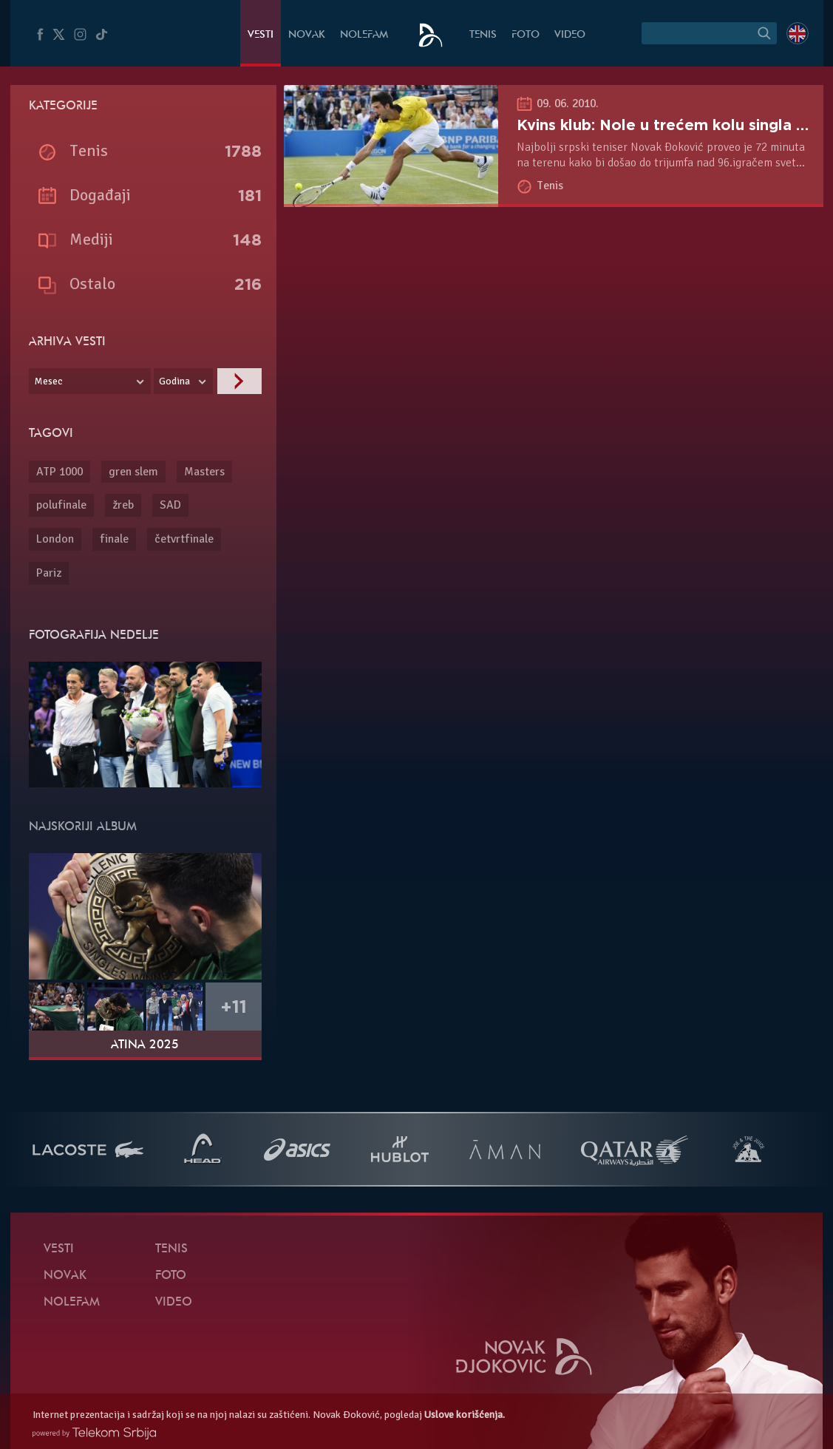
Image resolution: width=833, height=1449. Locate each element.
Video (569, 35)
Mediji (91, 239)
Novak (306, 35)
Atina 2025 (145, 1045)
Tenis (483, 35)
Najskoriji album (83, 827)
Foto (525, 35)
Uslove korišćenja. (464, 1414)
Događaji (100, 195)
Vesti (260, 35)
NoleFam (364, 35)
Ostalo (92, 283)
